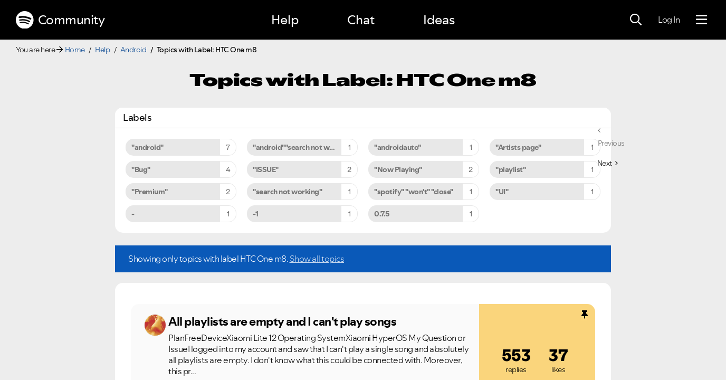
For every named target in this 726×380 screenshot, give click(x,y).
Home (75, 49)
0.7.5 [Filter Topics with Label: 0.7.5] (382, 213)
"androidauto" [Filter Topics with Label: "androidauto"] (397, 147)
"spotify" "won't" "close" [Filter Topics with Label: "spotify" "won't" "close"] (413, 191)
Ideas (439, 19)
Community (60, 20)
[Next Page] (607, 163)
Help (285, 19)
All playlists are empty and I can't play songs (282, 321)
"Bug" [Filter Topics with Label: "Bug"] (140, 169)
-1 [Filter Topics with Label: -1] (255, 213)
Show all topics (317, 258)
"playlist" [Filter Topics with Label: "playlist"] (510, 169)
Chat (361, 19)
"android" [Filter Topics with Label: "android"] (147, 147)
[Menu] (701, 20)
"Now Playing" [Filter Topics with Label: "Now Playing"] (398, 169)
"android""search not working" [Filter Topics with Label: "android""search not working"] (303, 147)
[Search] (636, 20)
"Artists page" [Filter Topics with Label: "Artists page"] (518, 147)
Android (133, 49)
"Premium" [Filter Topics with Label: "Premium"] (149, 191)
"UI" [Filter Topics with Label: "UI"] (501, 191)
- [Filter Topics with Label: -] (133, 213)
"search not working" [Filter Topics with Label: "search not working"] (287, 191)
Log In (669, 19)
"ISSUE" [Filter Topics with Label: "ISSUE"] (266, 169)
